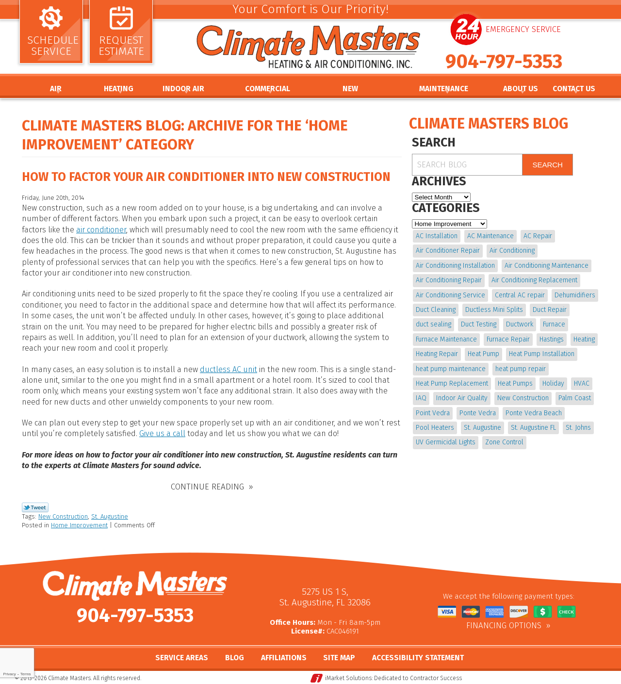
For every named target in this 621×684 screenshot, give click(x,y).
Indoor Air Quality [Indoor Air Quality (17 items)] (462, 398)
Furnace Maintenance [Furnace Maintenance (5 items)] (446, 339)
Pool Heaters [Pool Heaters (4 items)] (435, 427)
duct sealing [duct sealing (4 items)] (433, 324)
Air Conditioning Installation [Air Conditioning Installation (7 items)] (455, 265)
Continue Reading (207, 486)
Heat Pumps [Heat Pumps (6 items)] (515, 383)
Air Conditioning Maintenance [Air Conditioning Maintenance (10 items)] (546, 265)
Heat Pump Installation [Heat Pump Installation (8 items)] (541, 354)
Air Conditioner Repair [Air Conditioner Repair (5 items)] (448, 250)
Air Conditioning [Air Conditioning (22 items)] (512, 250)
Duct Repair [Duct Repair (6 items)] (550, 310)
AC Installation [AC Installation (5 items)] (437, 236)
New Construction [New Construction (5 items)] (523, 398)
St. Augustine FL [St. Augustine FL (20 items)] (533, 427)
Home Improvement (79, 525)
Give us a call (162, 433)
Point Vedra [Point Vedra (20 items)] (433, 413)
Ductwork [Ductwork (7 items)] (519, 324)
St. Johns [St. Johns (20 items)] (578, 427)
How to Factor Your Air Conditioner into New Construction (206, 177)
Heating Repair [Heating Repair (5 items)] (437, 354)
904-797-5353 (503, 61)
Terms (25, 674)
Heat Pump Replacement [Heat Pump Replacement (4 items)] (452, 383)
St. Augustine (109, 516)
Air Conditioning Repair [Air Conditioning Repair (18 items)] (449, 280)
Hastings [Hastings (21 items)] (551, 339)
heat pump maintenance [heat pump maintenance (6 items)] (451, 369)
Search (547, 165)
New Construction (63, 516)
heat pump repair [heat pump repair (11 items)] (520, 369)
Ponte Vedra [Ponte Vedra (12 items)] (477, 413)
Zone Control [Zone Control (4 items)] (504, 442)
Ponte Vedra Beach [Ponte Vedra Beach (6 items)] (534, 413)
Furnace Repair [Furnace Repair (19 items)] (508, 339)
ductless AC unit (228, 369)
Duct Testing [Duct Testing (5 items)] (478, 324)
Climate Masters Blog (488, 123)
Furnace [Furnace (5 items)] (554, 324)
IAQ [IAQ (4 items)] (421, 398)
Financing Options (503, 625)
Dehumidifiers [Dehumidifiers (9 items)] (575, 295)
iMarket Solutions (348, 677)
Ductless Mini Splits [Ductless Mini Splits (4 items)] (494, 310)
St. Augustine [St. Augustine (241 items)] (482, 427)
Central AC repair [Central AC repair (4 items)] (520, 295)
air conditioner (101, 229)
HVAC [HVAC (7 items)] (581, 383)
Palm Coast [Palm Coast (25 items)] (574, 398)
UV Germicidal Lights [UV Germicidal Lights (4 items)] (445, 442)
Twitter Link (35, 507)
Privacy (9, 674)
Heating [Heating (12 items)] (584, 339)
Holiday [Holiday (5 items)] (553, 383)
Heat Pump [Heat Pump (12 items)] (483, 354)
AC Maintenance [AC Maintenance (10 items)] (490, 236)
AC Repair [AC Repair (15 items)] (537, 236)
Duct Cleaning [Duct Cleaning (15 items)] (436, 310)
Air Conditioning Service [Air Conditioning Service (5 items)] (450, 295)
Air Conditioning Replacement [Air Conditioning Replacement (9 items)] (534, 280)
